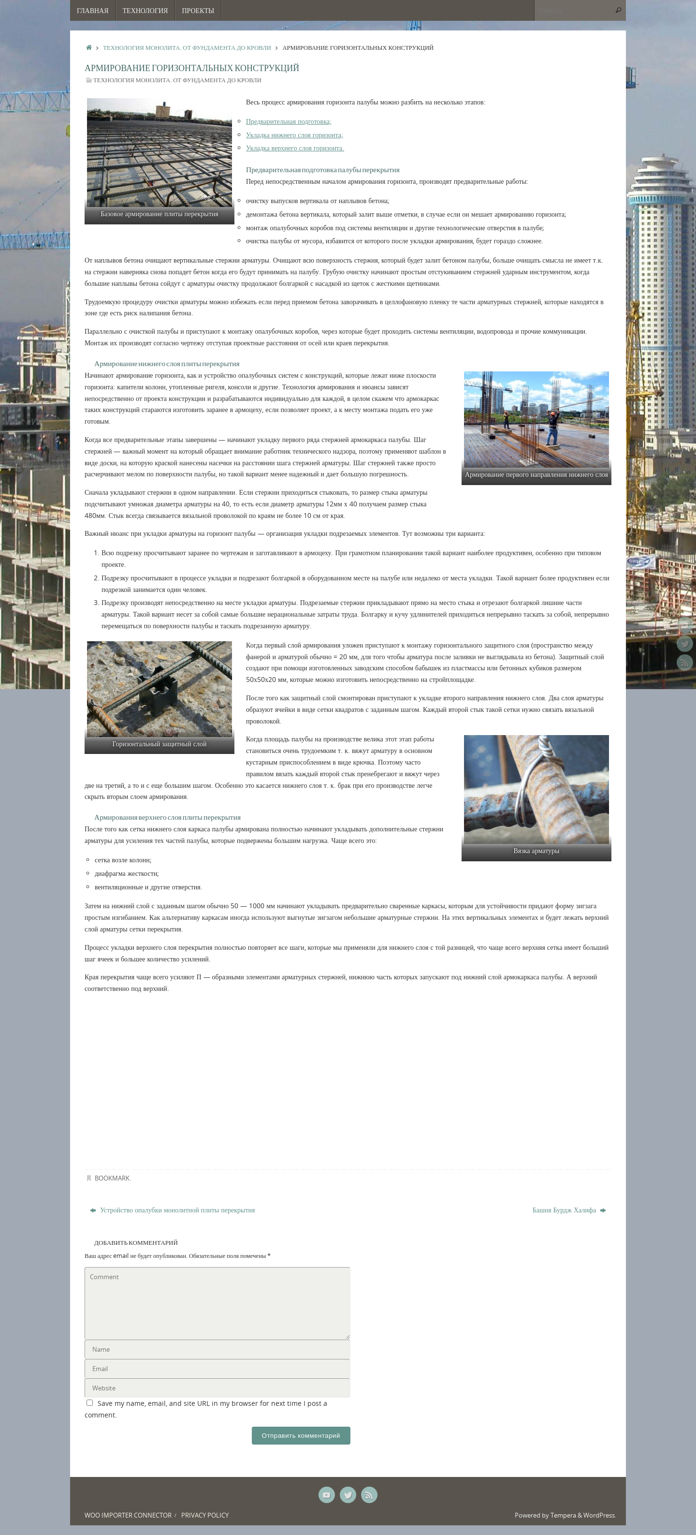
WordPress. (599, 1515)
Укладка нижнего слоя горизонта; (294, 134)
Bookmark (112, 1178)
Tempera (563, 1515)
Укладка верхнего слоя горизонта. (295, 147)
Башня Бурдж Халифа (569, 1209)
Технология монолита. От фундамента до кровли (187, 48)
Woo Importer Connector (128, 1515)
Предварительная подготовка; (289, 121)
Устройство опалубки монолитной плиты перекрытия (172, 1209)
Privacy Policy (205, 1515)
